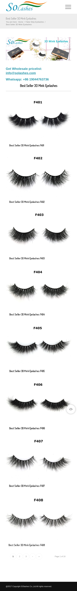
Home (20, 22)
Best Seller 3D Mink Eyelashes (21, 18)
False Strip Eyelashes (35, 22)
